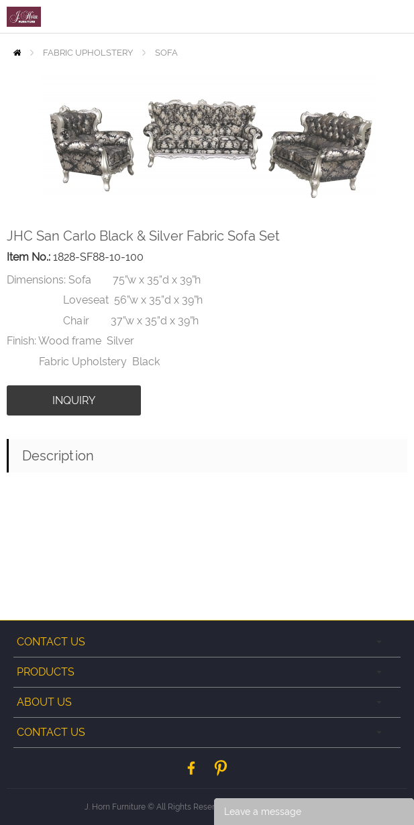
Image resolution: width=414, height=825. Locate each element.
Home (17, 53)
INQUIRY (73, 400)
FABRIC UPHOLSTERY (88, 53)
